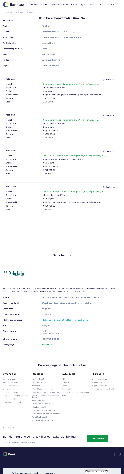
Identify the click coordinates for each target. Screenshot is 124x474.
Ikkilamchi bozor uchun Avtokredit (75, 392)
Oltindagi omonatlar (11, 386)
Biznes (74, 4)
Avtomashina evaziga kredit (103, 389)
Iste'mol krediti (38, 379)
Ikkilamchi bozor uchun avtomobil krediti (45, 396)
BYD (64, 396)
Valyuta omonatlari (10, 382)
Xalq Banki (47, 26)
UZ (112, 4)
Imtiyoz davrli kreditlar (41, 404)
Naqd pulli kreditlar (39, 407)
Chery (64, 386)
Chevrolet (66, 389)
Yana (92, 4)
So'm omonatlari (9, 379)
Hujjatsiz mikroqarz (99, 386)
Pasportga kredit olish (100, 382)
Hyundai (65, 382)
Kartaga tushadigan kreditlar (43, 410)
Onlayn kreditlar (38, 400)
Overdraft (36, 386)
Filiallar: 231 (47, 320)
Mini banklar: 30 (80, 320)
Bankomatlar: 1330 (63, 320)
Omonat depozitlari (10, 392)
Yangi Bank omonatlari (12, 402)
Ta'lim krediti (37, 382)
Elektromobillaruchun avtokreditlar (46, 414)
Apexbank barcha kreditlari (42, 420)
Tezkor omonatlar (10, 399)
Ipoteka (55, 4)
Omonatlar (34, 4)
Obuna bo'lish (98, 438)
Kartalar (65, 4)
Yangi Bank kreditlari (40, 417)
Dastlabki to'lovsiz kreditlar (42, 389)
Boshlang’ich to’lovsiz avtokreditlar (46, 392)
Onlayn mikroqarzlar (100, 379)
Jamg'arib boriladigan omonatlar (15, 396)
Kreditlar (45, 4)
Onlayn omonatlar (10, 389)
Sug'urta (83, 4)
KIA (63, 379)
